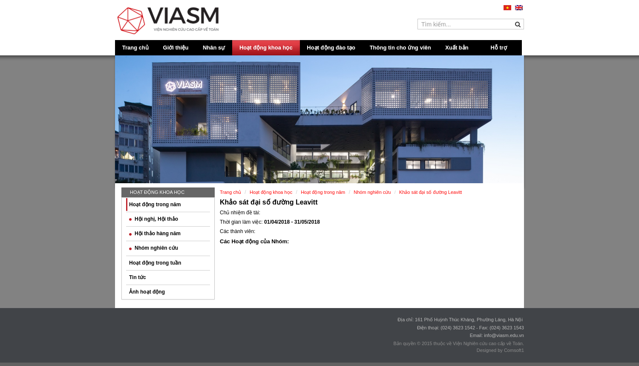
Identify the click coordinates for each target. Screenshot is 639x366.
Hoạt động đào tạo (331, 47)
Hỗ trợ (499, 47)
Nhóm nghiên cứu (153, 248)
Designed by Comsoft (499, 350)
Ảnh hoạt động (147, 292)
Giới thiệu (176, 47)
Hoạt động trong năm (155, 204)
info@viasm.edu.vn (504, 335)
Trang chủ (135, 47)
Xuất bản (456, 47)
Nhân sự (214, 47)
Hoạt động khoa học (266, 47)
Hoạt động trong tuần (155, 263)
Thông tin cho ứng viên (400, 47)
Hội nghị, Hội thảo (153, 219)
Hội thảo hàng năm (155, 233)
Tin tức (137, 277)
